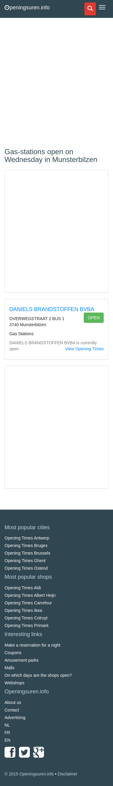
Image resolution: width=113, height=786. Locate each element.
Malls (9, 667)
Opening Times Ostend (26, 568)
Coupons (13, 652)
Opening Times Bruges (26, 545)
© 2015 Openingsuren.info (29, 774)
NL (7, 725)
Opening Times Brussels (27, 553)
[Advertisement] (56, 83)
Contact (12, 710)
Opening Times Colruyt (26, 618)
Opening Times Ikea (23, 610)
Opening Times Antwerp (27, 538)
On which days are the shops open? (38, 675)
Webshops (14, 682)
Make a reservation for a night (32, 645)
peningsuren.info (27, 8)
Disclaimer (67, 774)
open (94, 317)
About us (13, 702)
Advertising (15, 717)
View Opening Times (84, 348)
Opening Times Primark (27, 625)
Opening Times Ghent (25, 560)
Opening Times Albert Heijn (30, 595)
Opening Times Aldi (23, 587)
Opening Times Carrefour (28, 602)
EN (7, 740)
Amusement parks (22, 660)
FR (7, 732)
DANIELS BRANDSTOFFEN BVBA (51, 309)
